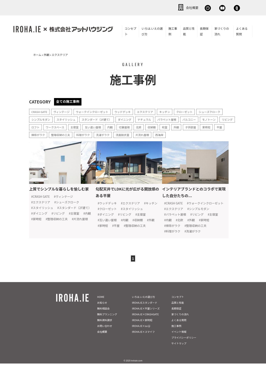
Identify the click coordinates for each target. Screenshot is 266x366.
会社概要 (141, 7)
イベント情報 (178, 334)
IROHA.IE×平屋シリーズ (146, 311)
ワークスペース (74, 126)
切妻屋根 (147, 126)
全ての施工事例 (69, 100)
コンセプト (130, 30)
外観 (46, 54)
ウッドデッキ (128, 111)
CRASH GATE (39, 111)
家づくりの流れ (221, 30)
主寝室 (94, 126)
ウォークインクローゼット (95, 111)
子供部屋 (216, 126)
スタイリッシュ (68, 119)
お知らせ (102, 305)
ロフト (53, 126)
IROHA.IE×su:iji (141, 328)
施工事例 (173, 30)
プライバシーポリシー (183, 340)
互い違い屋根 (114, 126)
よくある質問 (242, 30)
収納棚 (175, 126)
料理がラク (113, 134)
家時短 (35, 134)
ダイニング (130, 119)
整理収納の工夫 (89, 134)
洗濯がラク (134, 134)
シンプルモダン (41, 119)
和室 (189, 126)
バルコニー (198, 119)
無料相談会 (170, 7)
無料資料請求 (104, 322)
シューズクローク (219, 111)
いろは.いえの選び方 (152, 30)
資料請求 (198, 7)
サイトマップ (178, 346)
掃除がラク (65, 134)
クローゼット (193, 111)
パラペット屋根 (175, 119)
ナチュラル (151, 119)
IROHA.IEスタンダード (144, 305)
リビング (37, 126)
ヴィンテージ (63, 111)
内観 (132, 126)
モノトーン (219, 119)
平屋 (49, 134)
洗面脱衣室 (154, 134)
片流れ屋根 (175, 134)
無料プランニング (107, 316)
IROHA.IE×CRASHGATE (145, 316)
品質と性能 (189, 30)
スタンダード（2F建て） (101, 119)
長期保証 (204, 30)
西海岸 (193, 134)
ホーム (37, 54)
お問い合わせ (228, 7)
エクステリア (151, 111)
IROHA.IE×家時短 (142, 322)
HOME (100, 299)
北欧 (162, 126)
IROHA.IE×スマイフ (143, 334)
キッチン (172, 111)
